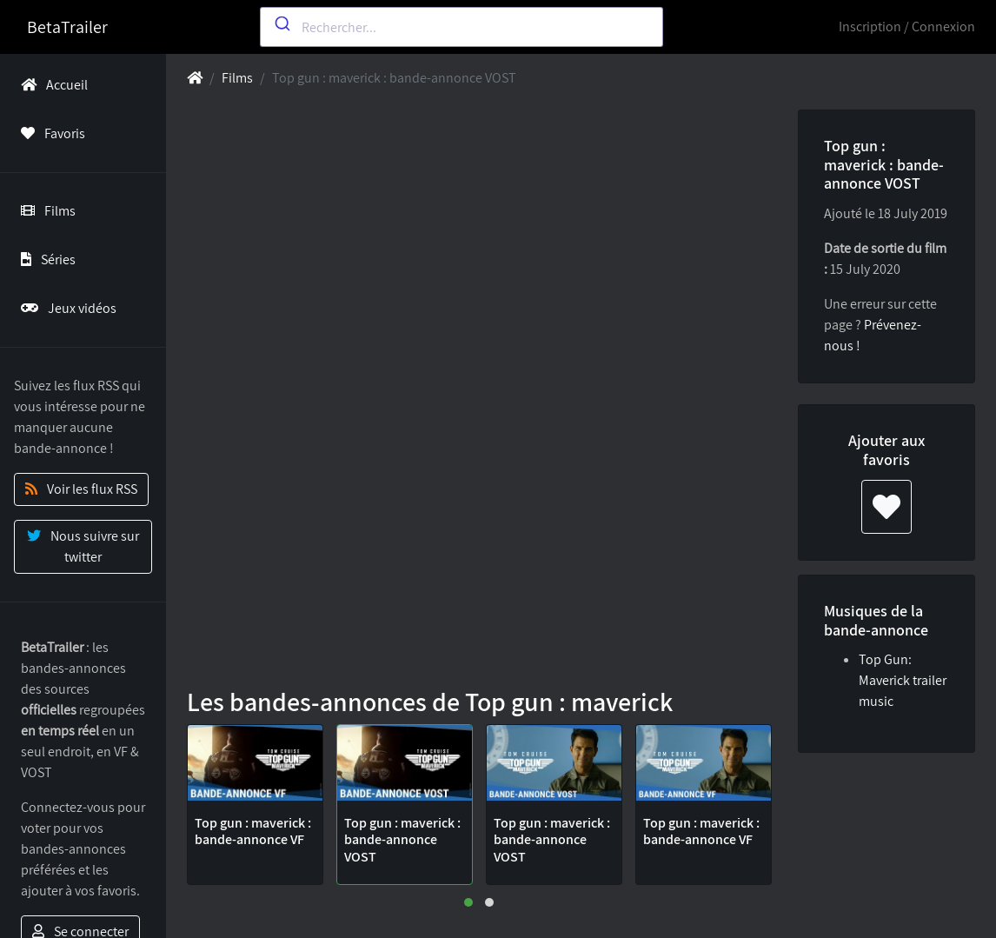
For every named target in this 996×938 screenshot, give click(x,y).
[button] (468, 902)
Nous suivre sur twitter (83, 546)
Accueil (51, 85)
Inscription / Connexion (907, 26)
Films (45, 211)
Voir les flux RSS (81, 489)
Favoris (49, 133)
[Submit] (281, 23)
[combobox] (461, 27)
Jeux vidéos (65, 308)
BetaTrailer (67, 27)
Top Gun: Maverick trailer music (902, 680)
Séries (45, 259)
